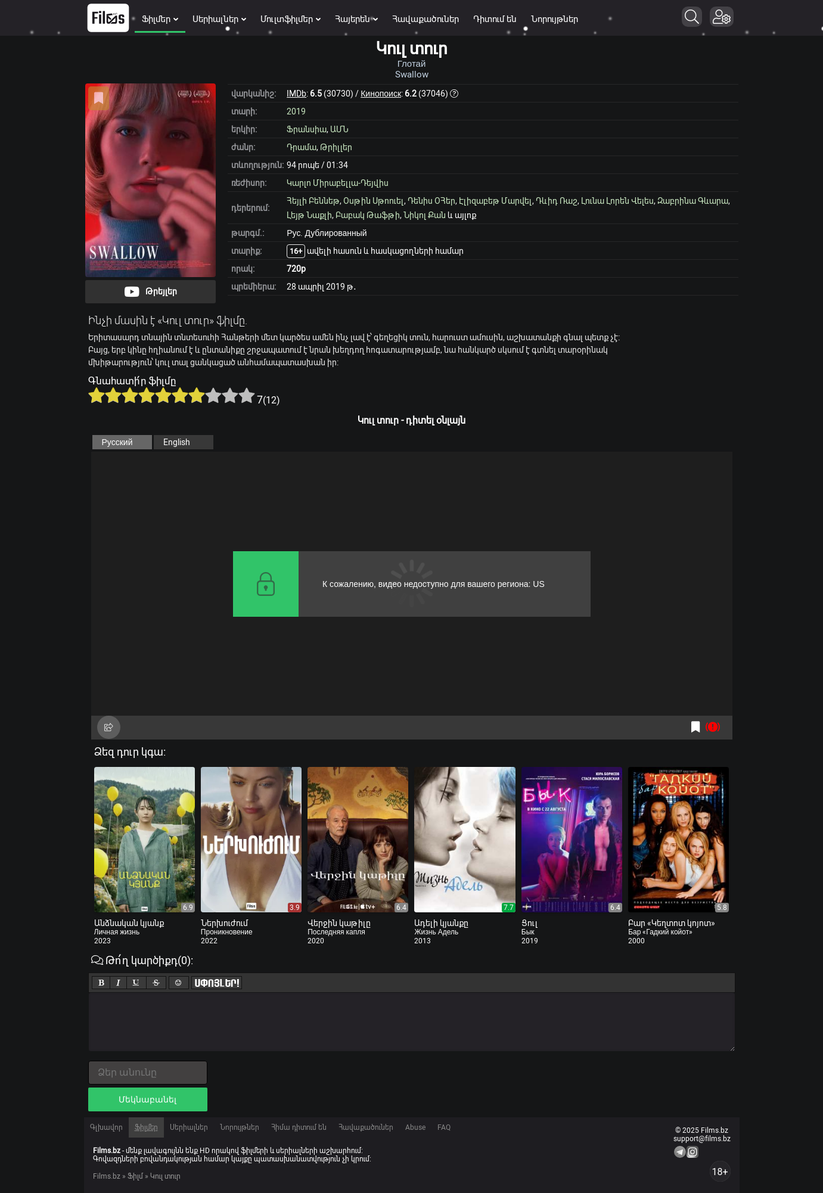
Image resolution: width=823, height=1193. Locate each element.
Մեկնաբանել (147, 1099)
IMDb (296, 93)
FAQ (444, 1127)
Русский (117, 442)
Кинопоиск (381, 93)
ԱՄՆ (339, 129)
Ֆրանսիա (307, 129)
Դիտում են (495, 19)
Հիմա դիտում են (299, 1127)
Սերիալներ (219, 19)
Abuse (415, 1127)
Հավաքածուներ (425, 19)
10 (246, 395)
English (176, 442)
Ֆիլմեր (160, 19)
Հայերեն (356, 19)
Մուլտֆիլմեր (290, 19)
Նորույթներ (554, 19)
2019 (296, 111)
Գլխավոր (106, 1127)
